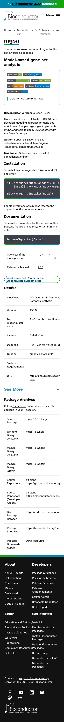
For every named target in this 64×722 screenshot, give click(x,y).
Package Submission (44, 578)
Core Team (11, 583)
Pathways (35, 301)
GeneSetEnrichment (47, 297)
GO (32, 297)
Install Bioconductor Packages (44, 637)
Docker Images (41, 653)
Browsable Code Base (45, 602)
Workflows (11, 637)
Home (7, 30)
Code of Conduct (15, 603)
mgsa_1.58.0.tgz (35, 448)
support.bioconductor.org (34, 678)
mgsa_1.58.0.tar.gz (36, 419)
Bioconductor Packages (40, 665)
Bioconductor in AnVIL (45, 658)
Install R (37, 622)
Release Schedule (43, 583)
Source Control (41, 597)
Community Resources (18, 648)
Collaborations (13, 578)
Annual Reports (14, 573)
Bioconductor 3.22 (26, 4)
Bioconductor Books (17, 627)
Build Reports (40, 607)
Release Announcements (42, 590)
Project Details (13, 598)
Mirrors (9, 588)
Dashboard (11, 593)
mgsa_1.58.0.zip (35, 431)
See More (13, 389)
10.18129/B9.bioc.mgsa (29, 98)
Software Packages (45, 32)
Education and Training (18, 622)
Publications (12, 643)
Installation (19, 406)
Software (47, 301)
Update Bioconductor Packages (45, 646)
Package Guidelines (44, 573)
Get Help (10, 653)
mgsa (29, 53)
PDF (40, 254)
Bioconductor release (31, 209)
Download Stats (35, 541)
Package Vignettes (16, 632)
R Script (52, 256)
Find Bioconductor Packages (43, 629)
